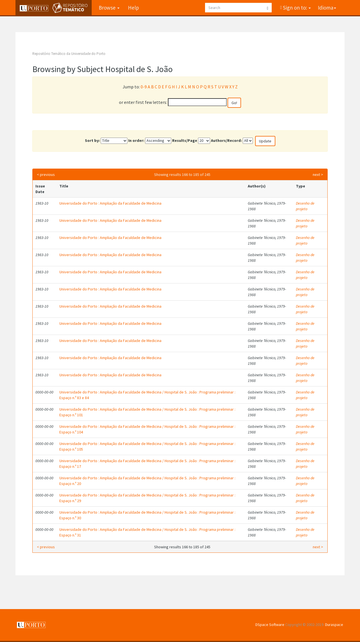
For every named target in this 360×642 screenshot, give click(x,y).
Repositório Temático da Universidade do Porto (68, 53)
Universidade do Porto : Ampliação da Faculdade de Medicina (110, 203)
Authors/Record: (226, 140)
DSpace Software (269, 624)
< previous (46, 174)
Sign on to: (296, 7)
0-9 (144, 87)
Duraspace (334, 624)
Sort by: (92, 140)
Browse (109, 7)
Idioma (327, 7)
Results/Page (184, 140)
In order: (136, 140)
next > (318, 174)
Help (133, 7)
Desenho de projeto (305, 206)
